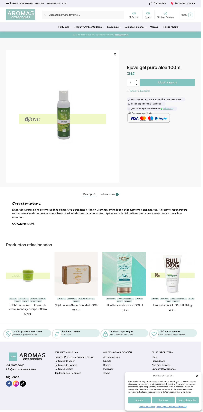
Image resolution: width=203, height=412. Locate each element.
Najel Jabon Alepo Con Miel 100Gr (76, 305)
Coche (106, 373)
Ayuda (148, 14)
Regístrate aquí (121, 34)
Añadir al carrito (167, 82)
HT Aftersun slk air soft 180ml (124, 305)
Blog (154, 357)
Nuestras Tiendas (161, 365)
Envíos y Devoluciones (164, 369)
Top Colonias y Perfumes (68, 373)
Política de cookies (147, 407)
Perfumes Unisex (63, 369)
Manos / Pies (36, 301)
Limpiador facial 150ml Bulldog (172, 305)
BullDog (164, 298)
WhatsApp (167, 108)
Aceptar (139, 400)
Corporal (24, 298)
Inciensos (108, 369)
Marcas (13, 298)
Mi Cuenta (134, 14)
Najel (76, 301)
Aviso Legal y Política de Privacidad (171, 407)
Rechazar (163, 400)
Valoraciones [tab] (110, 194)
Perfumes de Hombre (66, 365)
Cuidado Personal (38, 298)
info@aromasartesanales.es (21, 369)
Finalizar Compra (165, 14)
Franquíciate (158, 361)
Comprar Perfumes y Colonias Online (74, 357)
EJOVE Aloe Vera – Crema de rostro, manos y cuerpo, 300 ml (28, 307)
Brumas (107, 365)
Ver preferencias (187, 400)
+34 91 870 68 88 (15, 365)
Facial (25, 301)
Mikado (107, 361)
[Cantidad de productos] (130, 82)
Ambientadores (111, 357)
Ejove (17, 301)
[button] (197, 375)
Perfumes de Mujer (64, 361)
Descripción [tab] (89, 194)
